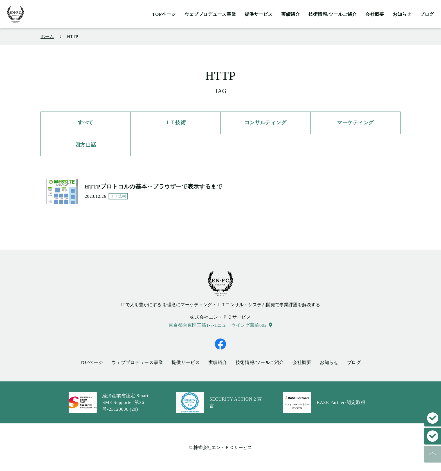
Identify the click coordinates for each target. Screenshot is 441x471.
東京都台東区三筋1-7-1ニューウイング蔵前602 (218, 324)
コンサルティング (265, 122)
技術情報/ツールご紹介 (333, 14)
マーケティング (355, 122)
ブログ (427, 14)
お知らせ (402, 14)
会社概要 (374, 14)
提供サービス (259, 14)
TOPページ (164, 14)
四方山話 (85, 145)
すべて (85, 122)
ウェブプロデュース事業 (210, 14)
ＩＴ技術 (175, 122)
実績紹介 (290, 14)
